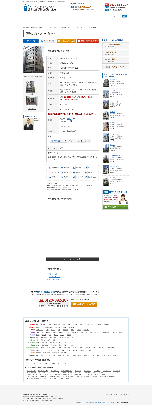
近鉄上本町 (55, 353)
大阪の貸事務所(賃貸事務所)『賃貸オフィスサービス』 (101, 402)
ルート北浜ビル (114, 166)
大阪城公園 (61, 355)
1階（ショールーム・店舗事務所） (37, 376)
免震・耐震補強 (31, 373)
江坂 (37, 325)
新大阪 (49, 325)
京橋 (37, 337)
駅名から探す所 (30, 388)
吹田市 (67, 363)
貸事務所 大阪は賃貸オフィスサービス (36, 394)
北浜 (59, 330)
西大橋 (94, 347)
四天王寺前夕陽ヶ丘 (104, 332)
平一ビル (112, 145)
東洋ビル (112, 112)
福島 (114, 355)
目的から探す (71, 16)
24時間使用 (30, 374)
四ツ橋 (56, 335)
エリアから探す (52, 16)
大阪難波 (38, 353)
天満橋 (67, 332)
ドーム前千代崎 (109, 347)
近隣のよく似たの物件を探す (115, 67)
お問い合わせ (121, 21)
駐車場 (64, 373)
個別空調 (57, 374)
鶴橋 (90, 350)
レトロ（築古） (64, 378)
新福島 (67, 337)
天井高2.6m (77, 374)
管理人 (95, 373)
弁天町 (104, 355)
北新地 (61, 337)
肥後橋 (44, 335)
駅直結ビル (78, 371)
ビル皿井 (112, 177)
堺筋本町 (65, 330)
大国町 (100, 325)
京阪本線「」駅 (55, 279)
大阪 (37, 355)
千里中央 (57, 327)
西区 (40, 363)
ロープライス (55, 371)
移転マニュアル (59, 21)
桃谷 (79, 355)
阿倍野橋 (63, 353)
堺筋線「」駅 (54, 277)
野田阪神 (38, 350)
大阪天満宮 (53, 337)
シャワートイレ (114, 373)
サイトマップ (125, 394)
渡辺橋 (58, 342)
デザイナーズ (54, 378)
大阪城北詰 (44, 337)
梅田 (69, 325)
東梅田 (54, 332)
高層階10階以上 (67, 374)
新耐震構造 (116, 371)
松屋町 (75, 347)
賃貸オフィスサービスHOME (29, 21)
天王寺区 (53, 363)
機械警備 (87, 373)
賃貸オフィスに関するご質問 (77, 21)
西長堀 (101, 347)
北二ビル (112, 90)
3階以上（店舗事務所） (84, 376)
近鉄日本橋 (46, 353)
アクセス (106, 21)
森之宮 (54, 347)
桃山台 (64, 327)
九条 (72, 345)
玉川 (44, 350)
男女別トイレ (103, 373)
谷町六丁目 (84, 332)
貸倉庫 (95, 376)
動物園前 (106, 325)
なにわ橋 (44, 342)
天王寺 (114, 325)
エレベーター (107, 371)
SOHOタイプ (105, 374)
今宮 (98, 355)
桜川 (63, 350)
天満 (42, 355)
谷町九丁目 (93, 332)
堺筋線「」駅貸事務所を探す (110, 53)
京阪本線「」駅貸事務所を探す (111, 60)
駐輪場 (70, 373)
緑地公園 (71, 327)
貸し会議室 (42, 373)
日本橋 (79, 330)
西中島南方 (57, 325)
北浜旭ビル (113, 122)
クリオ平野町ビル (115, 155)
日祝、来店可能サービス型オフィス (37, 378)
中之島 (65, 342)
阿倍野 (121, 332)
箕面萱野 (38, 327)
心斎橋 (87, 325)
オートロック (78, 373)
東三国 (43, 325)
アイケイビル (114, 134)
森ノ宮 (37, 345)
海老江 (74, 337)
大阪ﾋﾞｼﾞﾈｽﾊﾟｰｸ (45, 347)
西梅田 (37, 335)
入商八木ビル (114, 101)
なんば (93, 325)
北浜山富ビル (114, 80)
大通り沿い (97, 371)
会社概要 (93, 21)
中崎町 (48, 332)
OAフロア (39, 374)
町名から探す (90, 16)
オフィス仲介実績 (42, 21)
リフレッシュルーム (53, 373)
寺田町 (86, 355)
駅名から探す (33, 16)
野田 (109, 355)
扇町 (47, 330)
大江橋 (52, 342)
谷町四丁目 (75, 332)
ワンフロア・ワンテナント (91, 374)
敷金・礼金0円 (31, 371)
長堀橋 (72, 330)
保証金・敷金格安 (43, 371)
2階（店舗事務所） (55, 376)
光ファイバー (48, 374)
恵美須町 (86, 330)
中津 (64, 325)
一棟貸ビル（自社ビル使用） (108, 376)
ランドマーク (87, 371)
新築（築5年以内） (66, 371)
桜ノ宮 (48, 355)
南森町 (53, 330)
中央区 (29, 363)
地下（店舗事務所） (69, 376)
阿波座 (66, 345)
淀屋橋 (75, 325)
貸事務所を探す (115, 46)
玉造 (60, 347)
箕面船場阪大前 (47, 327)
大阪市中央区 (53, 274)
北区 (35, 363)
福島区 (46, 363)
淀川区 (60, 363)
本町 (81, 325)
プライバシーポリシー (111, 394)
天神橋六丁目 (39, 330)
